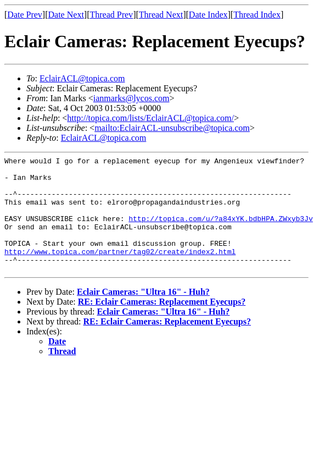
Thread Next (161, 14)
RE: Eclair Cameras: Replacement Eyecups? (161, 324)
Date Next (66, 14)
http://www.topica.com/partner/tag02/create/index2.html (120, 271)
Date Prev (24, 14)
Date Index (208, 14)
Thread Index (257, 14)
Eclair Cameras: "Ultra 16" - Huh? (143, 315)
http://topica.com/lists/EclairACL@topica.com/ (150, 118)
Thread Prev (111, 14)
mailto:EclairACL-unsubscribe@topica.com (172, 128)
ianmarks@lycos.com (131, 98)
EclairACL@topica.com (82, 78)
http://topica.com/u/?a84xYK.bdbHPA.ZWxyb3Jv (220, 231)
